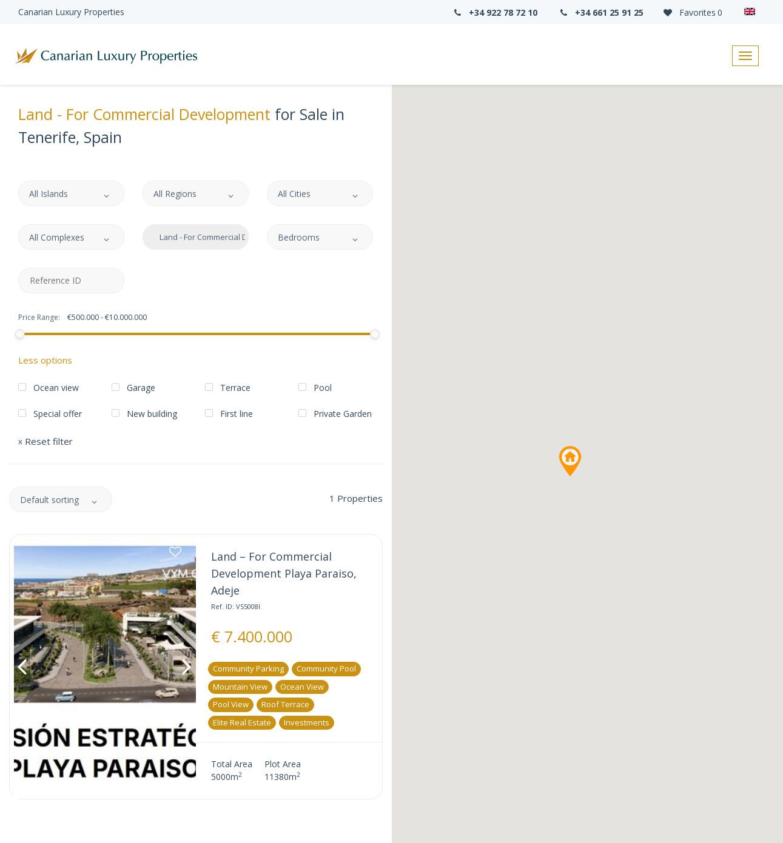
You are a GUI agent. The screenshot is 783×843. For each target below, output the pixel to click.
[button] (570, 461)
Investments (306, 722)
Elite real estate (242, 722)
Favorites (692, 12)
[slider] (19, 334)
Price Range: (39, 317)
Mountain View (240, 686)
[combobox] (71, 193)
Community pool (326, 668)
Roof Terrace (285, 704)
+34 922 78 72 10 (494, 12)
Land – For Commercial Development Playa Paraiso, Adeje (284, 573)
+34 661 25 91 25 (601, 12)
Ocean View (302, 686)
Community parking (248, 668)
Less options (45, 360)
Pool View (231, 704)
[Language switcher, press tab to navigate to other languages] (752, 12)
